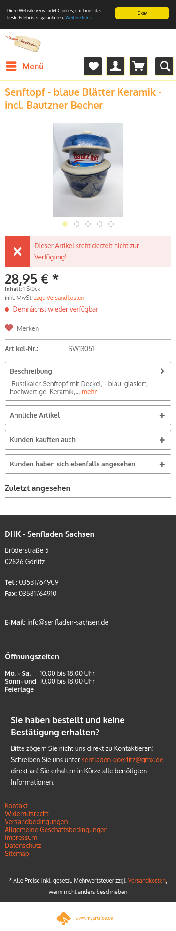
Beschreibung (31, 371)
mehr (88, 392)
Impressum (21, 837)
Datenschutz (23, 845)
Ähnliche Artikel (35, 415)
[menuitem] (24, 66)
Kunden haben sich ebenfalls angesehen (73, 464)
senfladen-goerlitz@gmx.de (122, 759)
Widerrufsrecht (27, 813)
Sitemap (17, 853)
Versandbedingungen (36, 821)
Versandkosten (147, 880)
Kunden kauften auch (43, 439)
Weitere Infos (78, 18)
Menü (25, 65)
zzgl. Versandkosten (59, 297)
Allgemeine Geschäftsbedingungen (56, 829)
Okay (142, 13)
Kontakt (16, 805)
